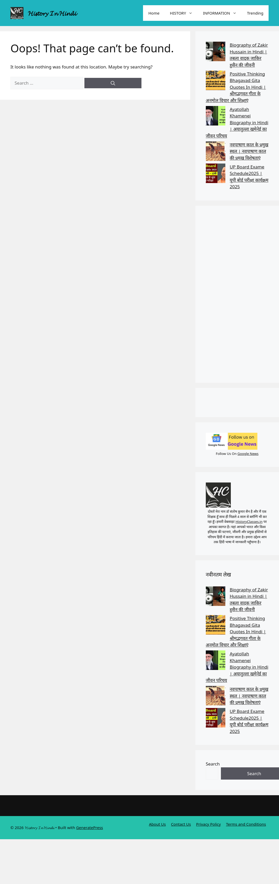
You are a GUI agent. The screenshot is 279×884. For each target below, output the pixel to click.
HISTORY (184, 13)
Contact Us (181, 824)
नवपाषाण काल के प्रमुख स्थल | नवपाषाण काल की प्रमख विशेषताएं (249, 151)
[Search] (112, 83)
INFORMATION (222, 13)
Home (153, 13)
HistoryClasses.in (249, 521)
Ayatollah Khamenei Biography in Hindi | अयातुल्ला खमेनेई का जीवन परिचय (237, 122)
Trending (255, 13)
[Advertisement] (235, 294)
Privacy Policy (208, 824)
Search (213, 764)
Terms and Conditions (246, 824)
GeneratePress (89, 827)
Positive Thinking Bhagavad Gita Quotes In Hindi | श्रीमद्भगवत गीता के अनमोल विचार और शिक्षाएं (236, 87)
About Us (157, 824)
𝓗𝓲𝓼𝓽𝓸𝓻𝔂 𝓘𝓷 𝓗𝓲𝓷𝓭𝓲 (52, 13)
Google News (248, 453)
